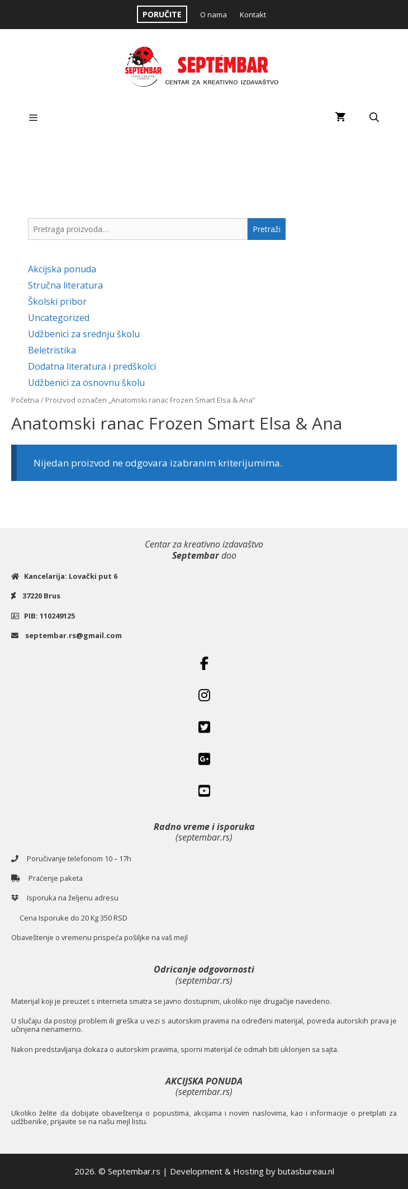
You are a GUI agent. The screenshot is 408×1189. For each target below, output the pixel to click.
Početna (25, 400)
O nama (213, 15)
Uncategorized (58, 318)
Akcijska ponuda (62, 269)
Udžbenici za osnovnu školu (86, 382)
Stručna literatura (65, 285)
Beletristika (52, 350)
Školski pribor (57, 301)
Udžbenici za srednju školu (84, 334)
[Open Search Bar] (374, 117)
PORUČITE (162, 14)
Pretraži (267, 229)
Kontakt (253, 15)
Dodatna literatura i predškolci (92, 366)
